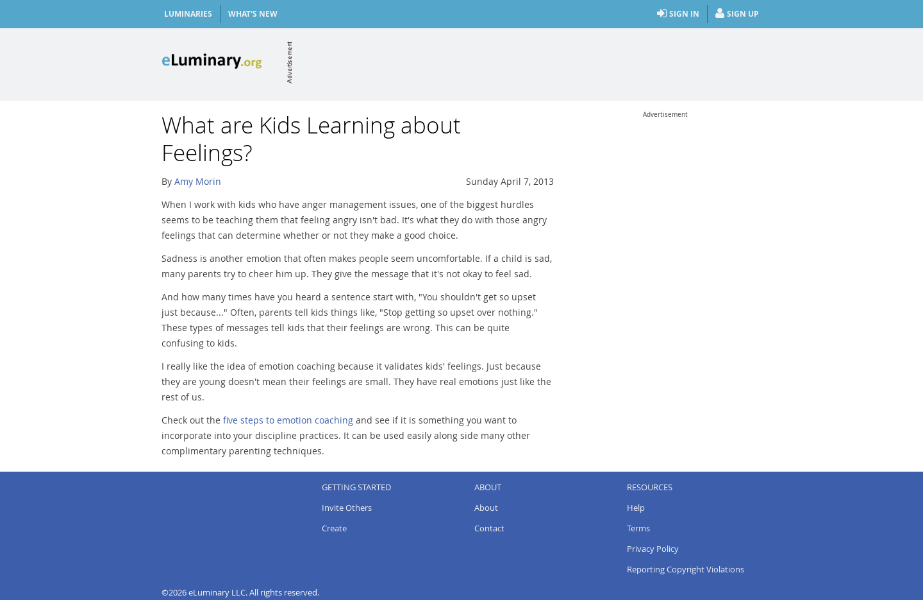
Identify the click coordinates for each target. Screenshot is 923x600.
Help (636, 507)
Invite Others (347, 507)
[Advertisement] (528, 62)
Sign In (678, 14)
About (486, 507)
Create (334, 528)
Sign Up (737, 14)
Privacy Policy (653, 548)
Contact (489, 528)
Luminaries (188, 13)
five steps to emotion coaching (288, 420)
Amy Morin (197, 181)
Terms (638, 528)
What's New (253, 13)
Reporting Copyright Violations (685, 569)
